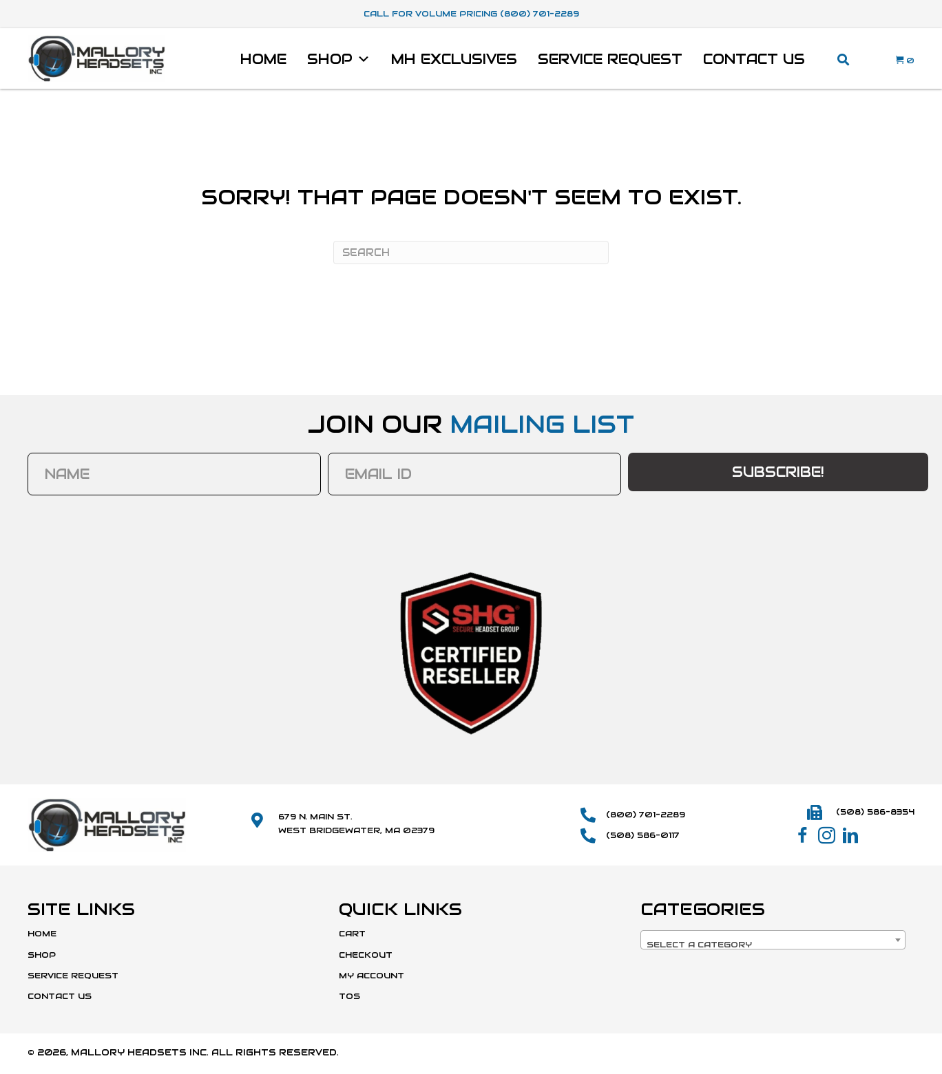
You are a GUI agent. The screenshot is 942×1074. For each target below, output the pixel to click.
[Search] (471, 252)
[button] (802, 835)
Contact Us (754, 59)
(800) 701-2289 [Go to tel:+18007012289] (645, 814)
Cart (352, 933)
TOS (349, 996)
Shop (338, 59)
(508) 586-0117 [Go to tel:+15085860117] (643, 835)
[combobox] (773, 939)
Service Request (610, 59)
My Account (371, 975)
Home (263, 59)
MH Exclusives (454, 59)
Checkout (365, 954)
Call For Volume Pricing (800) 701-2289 (471, 13)
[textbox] (773, 944)
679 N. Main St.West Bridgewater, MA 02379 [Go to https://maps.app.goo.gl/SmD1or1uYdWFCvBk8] (356, 823)
